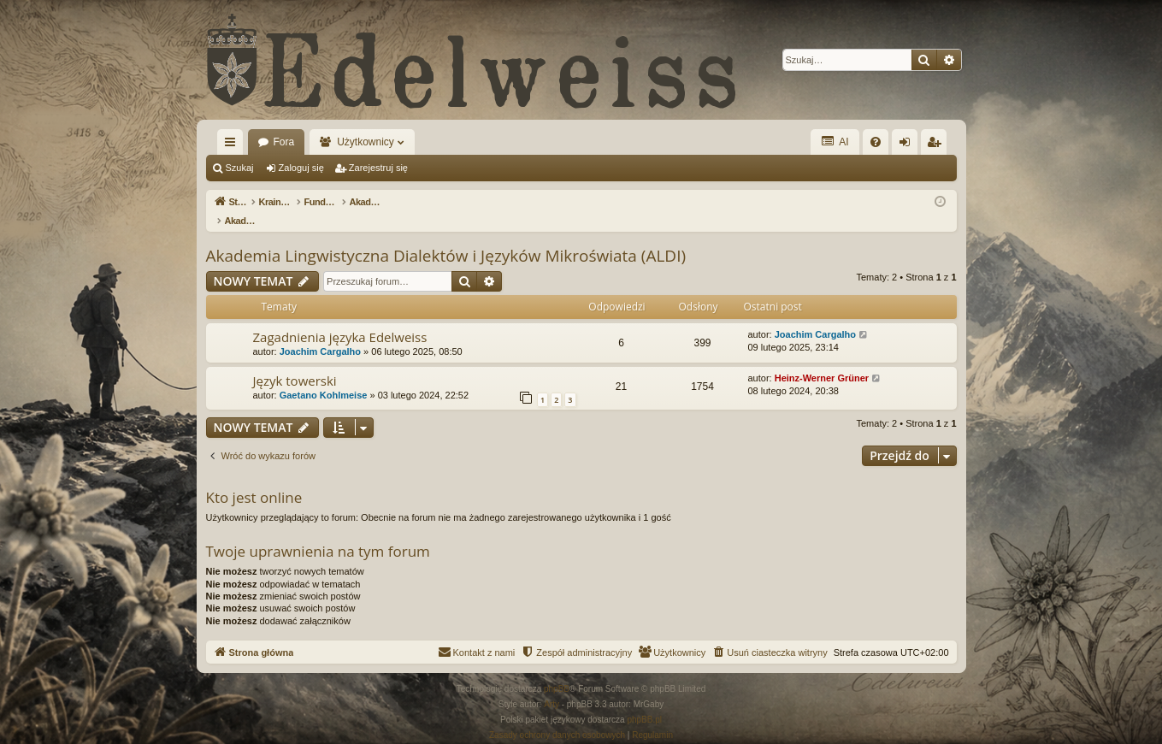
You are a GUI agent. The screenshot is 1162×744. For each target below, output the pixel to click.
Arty (551, 686)
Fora (284, 142)
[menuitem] (875, 142)
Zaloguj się (301, 167)
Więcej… (233, 145)
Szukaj (240, 167)
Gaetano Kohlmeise (324, 377)
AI (834, 141)
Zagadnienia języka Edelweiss (340, 319)
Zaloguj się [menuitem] (908, 145)
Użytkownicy (365, 142)
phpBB (556, 671)
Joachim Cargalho (320, 333)
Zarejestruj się (378, 167)
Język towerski (295, 362)
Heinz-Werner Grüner (822, 360)
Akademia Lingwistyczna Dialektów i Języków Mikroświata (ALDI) (446, 238)
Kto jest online (254, 479)
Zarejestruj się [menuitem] (937, 145)
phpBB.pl (644, 701)
